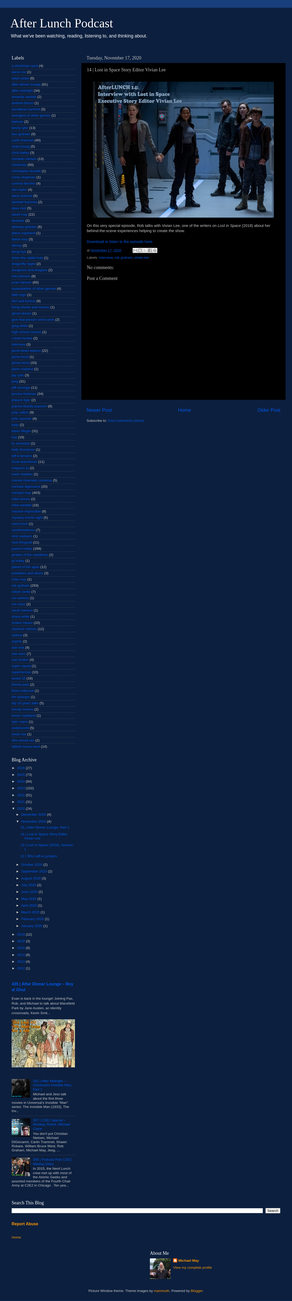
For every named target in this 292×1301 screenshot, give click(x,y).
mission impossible (26, 511)
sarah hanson (22, 610)
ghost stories (22, 313)
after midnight (22, 91)
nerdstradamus (23, 530)
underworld (20, 728)
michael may (21, 493)
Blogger (197, 1291)
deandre (18, 221)
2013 (21, 961)
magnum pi (20, 468)
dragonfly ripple (23, 264)
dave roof (19, 208)
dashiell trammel (24, 202)
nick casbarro (22, 536)
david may (20, 214)
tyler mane (20, 722)
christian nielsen (24, 159)
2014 (21, 955)
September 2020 (34, 871)
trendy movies (22, 709)
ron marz (18, 604)
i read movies (22, 338)
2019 (21, 934)
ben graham (21, 134)
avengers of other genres (31, 115)
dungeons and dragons (29, 270)
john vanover (22, 418)
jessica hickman (24, 394)
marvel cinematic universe (32, 480)
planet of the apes (25, 567)
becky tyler (20, 128)
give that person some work (33, 320)
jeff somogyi (21, 387)
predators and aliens (27, 573)
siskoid (17, 635)
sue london (20, 660)
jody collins (20, 412)
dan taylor (19, 190)
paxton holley (22, 548)
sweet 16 (19, 678)
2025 (21, 775)
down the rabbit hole (27, 258)
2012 (21, 968)
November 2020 (34, 821)
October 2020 (32, 865)
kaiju (15, 425)
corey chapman (23, 177)
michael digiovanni (26, 486)
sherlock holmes (24, 629)
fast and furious (23, 301)
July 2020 (29, 885)
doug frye (19, 252)
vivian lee (141, 257)
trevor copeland (24, 715)
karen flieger (21, 431)
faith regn (19, 295)
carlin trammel (23, 140)
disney (17, 245)
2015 (21, 948)
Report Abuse (25, 1224)
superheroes (21, 672)
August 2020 (31, 878)
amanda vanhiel (24, 97)
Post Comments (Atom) (126, 421)
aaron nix (19, 72)
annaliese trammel (26, 109)
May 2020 (29, 899)
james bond (21, 363)
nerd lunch (20, 524)
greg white (20, 326)
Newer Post (99, 410)
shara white (20, 616)
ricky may (19, 579)
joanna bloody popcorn (29, 406)
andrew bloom (23, 103)
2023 (21, 788)
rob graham (123, 257)
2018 (21, 941)
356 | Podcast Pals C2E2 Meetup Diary (52, 1162)
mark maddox (22, 474)
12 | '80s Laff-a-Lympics (38, 856)
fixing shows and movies (30, 307)
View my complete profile (192, 1267)
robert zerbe (21, 592)
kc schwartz (21, 443)
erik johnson (21, 276)
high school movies (26, 332)
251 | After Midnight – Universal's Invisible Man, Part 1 (52, 1085)
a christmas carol (25, 66)
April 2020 (29, 905)
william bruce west (26, 746)
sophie (17, 641)
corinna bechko (23, 183)
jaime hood (20, 357)
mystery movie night (27, 517)
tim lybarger (21, 697)
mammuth (162, 1291)
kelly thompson (23, 449)
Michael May (188, 1260)
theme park (20, 684)
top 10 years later (25, 703)
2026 (21, 768)
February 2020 (33, 919)
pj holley (18, 561)
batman (17, 122)
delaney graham (24, 227)
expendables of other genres (34, 288)
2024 (21, 781)
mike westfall (22, 505)
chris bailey (20, 153)
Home (184, 410)
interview (106, 257)
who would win (23, 740)
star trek (18, 647)
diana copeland (23, 233)
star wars (19, 654)
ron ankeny (20, 598)
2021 (21, 802)
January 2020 (32, 926)
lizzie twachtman (24, 462)
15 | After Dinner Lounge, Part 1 (45, 827)
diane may (20, 239)
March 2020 (31, 912)
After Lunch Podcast (61, 23)
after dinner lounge (26, 84)
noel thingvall (22, 542)
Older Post (268, 410)
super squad (21, 666)
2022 (21, 795)
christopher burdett (26, 171)
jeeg (15, 381)
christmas (19, 165)
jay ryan (18, 375)
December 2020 (34, 814)
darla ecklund (22, 196)
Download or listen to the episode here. (120, 242)
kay (14, 437)
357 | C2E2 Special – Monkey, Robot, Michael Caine (51, 1124)
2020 (21, 808)
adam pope (20, 78)
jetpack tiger (21, 400)
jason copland (22, 369)
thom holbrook (23, 691)
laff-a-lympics (22, 456)
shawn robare (22, 623)
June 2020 (30, 892)
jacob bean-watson (26, 351)
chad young (21, 146)
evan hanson (22, 282)
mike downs (21, 499)
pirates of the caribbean (30, 555)
